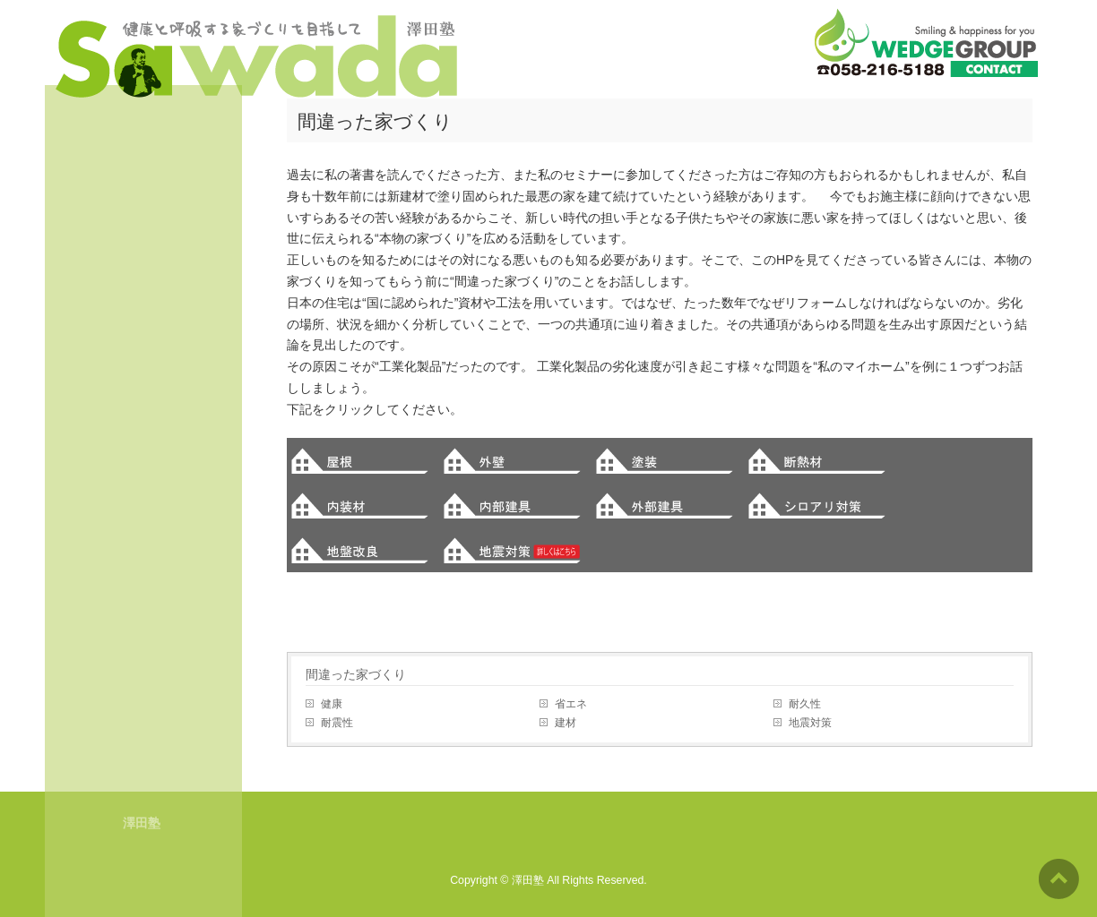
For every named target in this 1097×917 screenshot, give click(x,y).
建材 (565, 722)
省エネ (571, 704)
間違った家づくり (356, 674)
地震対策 (810, 722)
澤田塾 (528, 880)
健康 (331, 704)
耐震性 (337, 722)
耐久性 (805, 704)
